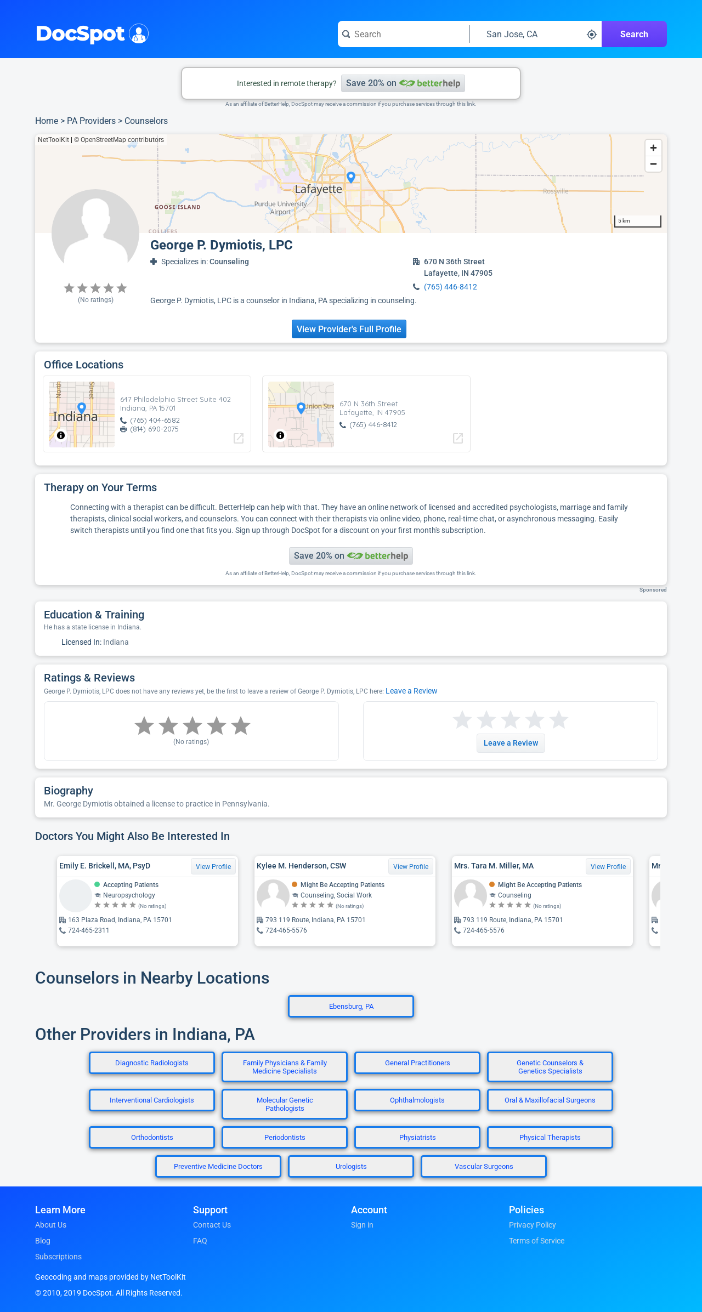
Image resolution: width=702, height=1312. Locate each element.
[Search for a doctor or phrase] (403, 34)
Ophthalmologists (417, 1100)
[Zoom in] (653, 148)
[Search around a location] (536, 34)
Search (634, 34)
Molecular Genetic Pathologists (285, 1104)
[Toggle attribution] (60, 435)
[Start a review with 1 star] (462, 720)
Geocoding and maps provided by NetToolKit (110, 1277)
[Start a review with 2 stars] (474, 720)
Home (46, 121)
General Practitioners (417, 1063)
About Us (50, 1224)
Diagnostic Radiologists (152, 1063)
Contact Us (212, 1224)
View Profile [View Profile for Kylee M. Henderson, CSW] (410, 867)
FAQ (200, 1240)
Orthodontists (152, 1137)
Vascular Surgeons (484, 1166)
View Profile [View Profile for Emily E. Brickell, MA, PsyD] (213, 867)
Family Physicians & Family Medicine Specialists (285, 1067)
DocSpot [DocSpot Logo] (89, 32)
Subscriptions (58, 1256)
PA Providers (91, 121)
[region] (351, 183)
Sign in (362, 1224)
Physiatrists (417, 1137)
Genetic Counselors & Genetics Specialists (550, 1067)
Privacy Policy (532, 1224)
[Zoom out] (653, 164)
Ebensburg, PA (351, 1006)
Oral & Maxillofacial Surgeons (550, 1100)
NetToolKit (53, 140)
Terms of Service (536, 1240)
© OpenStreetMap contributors (119, 140)
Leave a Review (412, 690)
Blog (42, 1240)
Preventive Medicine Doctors (218, 1166)
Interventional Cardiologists (152, 1100)
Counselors (146, 121)
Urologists (351, 1166)
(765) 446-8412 (450, 286)
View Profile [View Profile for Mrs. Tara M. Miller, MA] (608, 867)
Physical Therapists (550, 1137)
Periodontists (284, 1137)
